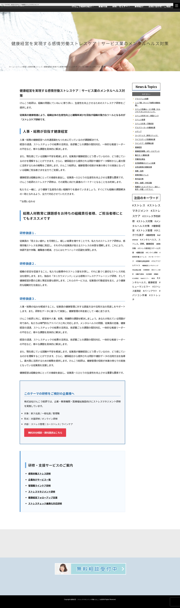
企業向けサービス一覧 (39, 480)
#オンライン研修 (151, 252)
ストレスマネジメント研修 (41, 492)
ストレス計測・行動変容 (144, 123)
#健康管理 (150, 234)
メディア (138, 131)
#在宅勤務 (149, 274)
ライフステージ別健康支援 (145, 139)
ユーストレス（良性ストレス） (146, 135)
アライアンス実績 (141, 98)
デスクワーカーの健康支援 (145, 127)
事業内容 (102, 6)
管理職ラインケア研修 (39, 486)
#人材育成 (135, 278)
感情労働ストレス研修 (39, 474)
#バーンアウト (150, 290)
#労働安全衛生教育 (142, 261)
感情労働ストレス (35, 67)
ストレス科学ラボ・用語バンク (147, 115)
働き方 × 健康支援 (142, 155)
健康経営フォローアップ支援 (42, 498)
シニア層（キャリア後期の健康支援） (147, 103)
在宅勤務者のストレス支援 (145, 163)
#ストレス (138, 205)
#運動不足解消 (140, 274)
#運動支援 (140, 252)
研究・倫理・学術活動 (143, 182)
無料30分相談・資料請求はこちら (45, 433)
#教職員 (156, 274)
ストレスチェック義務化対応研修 (45, 504)
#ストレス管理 (144, 230)
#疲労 (153, 278)
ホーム (11, 67)
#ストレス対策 (144, 221)
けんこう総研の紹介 (82, 6)
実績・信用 (139, 171)
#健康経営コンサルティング (150, 265)
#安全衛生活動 (136, 270)
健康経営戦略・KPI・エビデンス (147, 151)
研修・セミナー (120, 6)
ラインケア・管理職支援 (144, 143)
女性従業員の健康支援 (143, 167)
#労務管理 (146, 270)
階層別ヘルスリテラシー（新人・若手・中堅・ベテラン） (147, 187)
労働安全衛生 (140, 159)
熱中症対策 (139, 179)
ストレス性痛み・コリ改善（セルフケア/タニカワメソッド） (147, 110)
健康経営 (138, 147)
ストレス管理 (21, 67)
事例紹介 (139, 6)
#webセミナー (145, 278)
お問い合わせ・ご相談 (159, 6)
